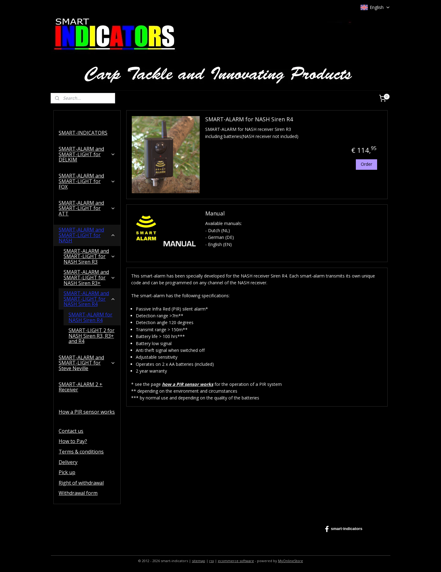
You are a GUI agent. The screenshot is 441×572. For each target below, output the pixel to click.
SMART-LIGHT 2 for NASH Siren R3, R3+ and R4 (91, 335)
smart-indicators (343, 529)
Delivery (68, 462)
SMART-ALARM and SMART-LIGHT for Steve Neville (87, 363)
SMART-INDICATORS (83, 132)
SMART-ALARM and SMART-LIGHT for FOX (87, 181)
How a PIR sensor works (87, 411)
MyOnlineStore (290, 560)
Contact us (71, 431)
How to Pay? (73, 441)
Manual (215, 213)
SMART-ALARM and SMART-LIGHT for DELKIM (87, 154)
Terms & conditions (81, 451)
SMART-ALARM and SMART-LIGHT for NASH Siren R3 (89, 256)
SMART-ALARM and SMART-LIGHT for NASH (87, 235)
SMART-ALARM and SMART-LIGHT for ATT (87, 208)
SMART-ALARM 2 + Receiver (80, 387)
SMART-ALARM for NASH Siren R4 (249, 119)
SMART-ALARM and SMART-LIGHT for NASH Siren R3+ (89, 277)
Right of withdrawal (81, 482)
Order (366, 164)
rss (211, 560)
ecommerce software (236, 560)
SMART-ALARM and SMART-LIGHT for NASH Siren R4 (89, 298)
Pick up (67, 472)
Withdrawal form (78, 493)
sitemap (198, 560)
